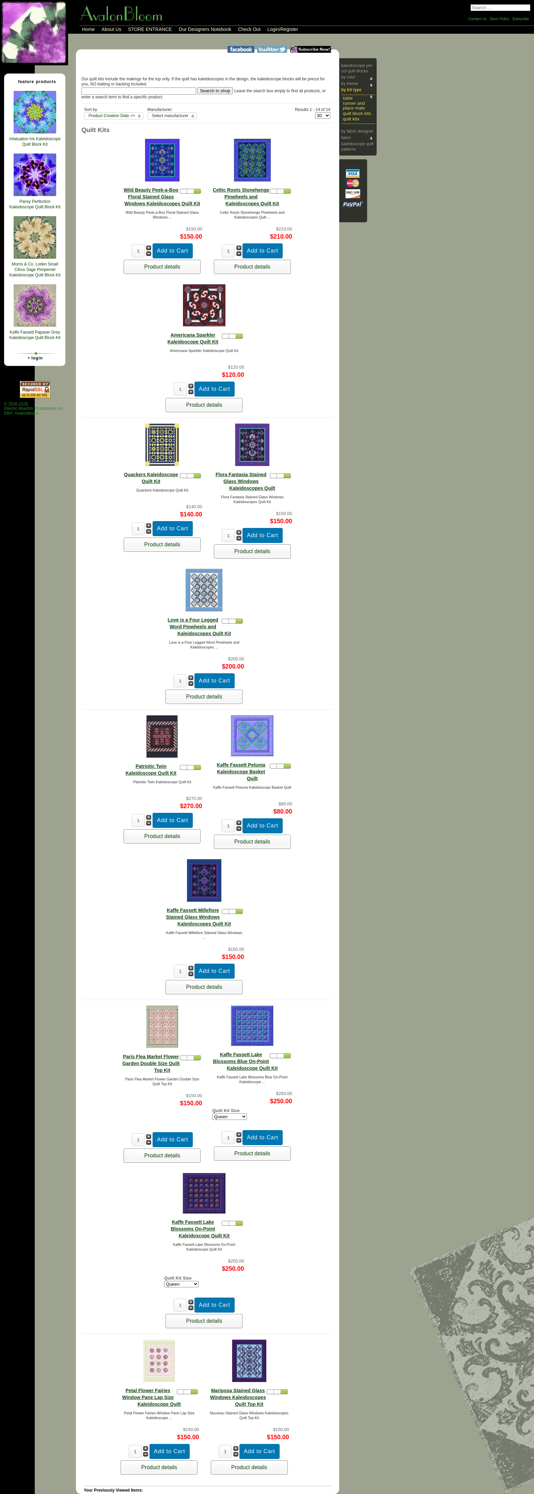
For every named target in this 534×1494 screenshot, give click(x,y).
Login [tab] (34, 357)
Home (88, 29)
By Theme (349, 83)
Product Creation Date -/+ (112, 115)
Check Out (249, 29)
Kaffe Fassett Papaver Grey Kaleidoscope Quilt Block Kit (34, 335)
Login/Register (282, 29)
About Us (111, 29)
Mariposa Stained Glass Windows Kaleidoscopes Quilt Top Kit (238, 1397)
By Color (348, 77)
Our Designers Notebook (205, 29)
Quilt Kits (351, 119)
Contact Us (477, 19)
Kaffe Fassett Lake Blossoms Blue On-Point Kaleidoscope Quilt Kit (245, 1061)
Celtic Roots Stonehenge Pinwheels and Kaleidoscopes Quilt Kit (246, 196)
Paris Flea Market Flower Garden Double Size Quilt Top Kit (150, 1063)
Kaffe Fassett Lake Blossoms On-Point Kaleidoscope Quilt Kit (200, 1228)
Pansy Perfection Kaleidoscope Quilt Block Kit (34, 204)
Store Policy (499, 19)
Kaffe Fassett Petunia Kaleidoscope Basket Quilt (241, 771)
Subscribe (520, 19)
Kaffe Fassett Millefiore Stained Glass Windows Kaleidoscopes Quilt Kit (198, 917)
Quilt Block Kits (357, 113)
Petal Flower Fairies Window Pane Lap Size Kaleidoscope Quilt (151, 1397)
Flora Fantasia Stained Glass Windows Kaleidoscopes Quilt (245, 481)
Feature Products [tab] (34, 81)
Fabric (346, 137)
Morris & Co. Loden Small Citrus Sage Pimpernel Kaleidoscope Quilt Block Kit (34, 269)
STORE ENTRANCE (150, 29)
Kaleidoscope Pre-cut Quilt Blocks (357, 68)
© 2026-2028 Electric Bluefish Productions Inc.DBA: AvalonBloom (34, 409)
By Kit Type (351, 89)
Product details (162, 267)
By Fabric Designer (357, 131)
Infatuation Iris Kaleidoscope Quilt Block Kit (35, 141)
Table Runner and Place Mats (354, 103)
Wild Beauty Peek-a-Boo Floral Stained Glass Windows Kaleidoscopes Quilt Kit (162, 196)
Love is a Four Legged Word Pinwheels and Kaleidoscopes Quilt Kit (199, 626)
